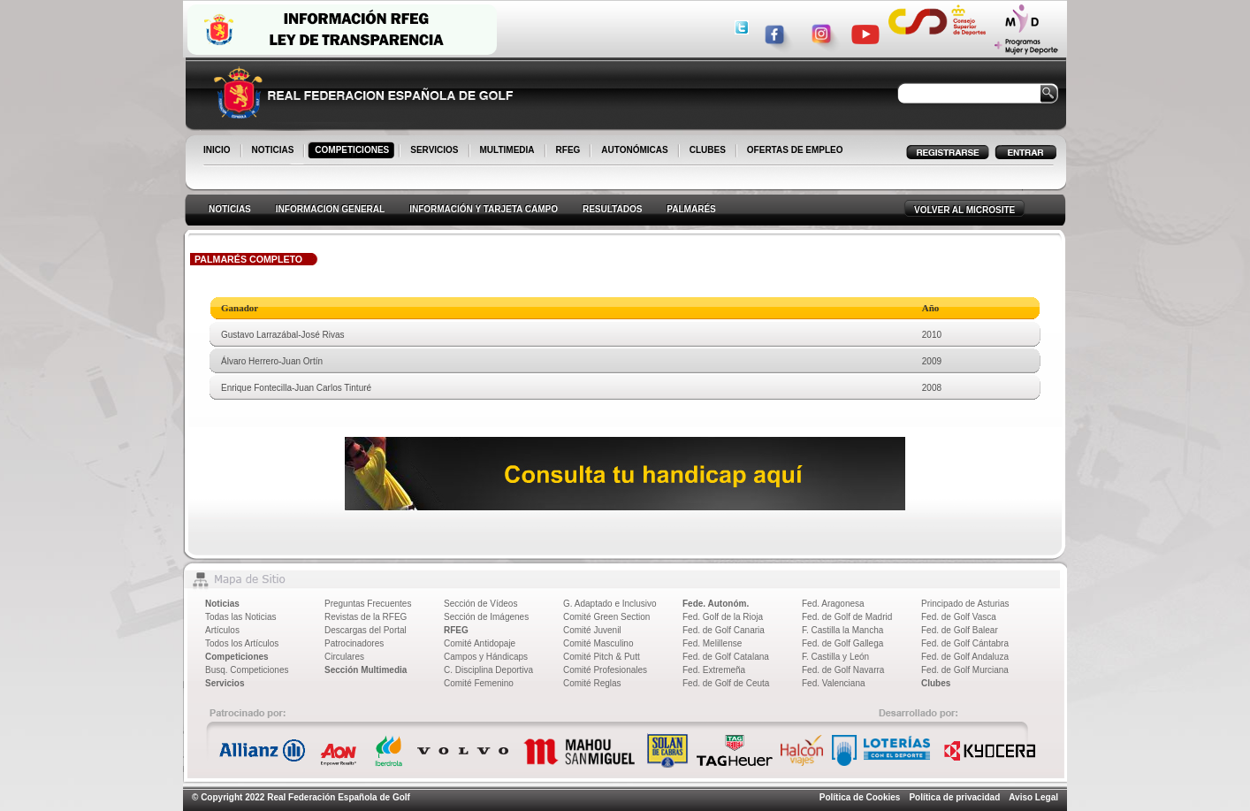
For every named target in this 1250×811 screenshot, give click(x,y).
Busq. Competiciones (247, 670)
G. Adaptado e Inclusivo (610, 603)
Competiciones (237, 657)
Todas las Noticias (241, 617)
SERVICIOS (435, 151)
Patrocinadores (354, 643)
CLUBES (708, 150)
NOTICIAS (274, 151)
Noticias (222, 603)
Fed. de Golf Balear (959, 630)
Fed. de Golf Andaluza (965, 657)
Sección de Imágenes (486, 617)
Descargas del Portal (365, 630)
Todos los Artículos (241, 643)
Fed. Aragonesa (833, 603)
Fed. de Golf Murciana (965, 670)
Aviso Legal (1033, 797)
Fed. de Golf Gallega (842, 643)
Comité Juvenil (592, 630)
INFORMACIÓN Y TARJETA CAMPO (483, 209)
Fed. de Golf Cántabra (965, 643)
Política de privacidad (954, 797)
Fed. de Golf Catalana (725, 657)
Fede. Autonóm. (715, 603)
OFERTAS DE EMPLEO (795, 150)
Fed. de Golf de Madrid (847, 617)
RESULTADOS (612, 209)
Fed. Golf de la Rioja (722, 617)
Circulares (344, 657)
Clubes (935, 683)
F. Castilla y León (835, 657)
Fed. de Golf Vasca (958, 617)
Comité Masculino (598, 643)
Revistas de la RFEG (365, 617)
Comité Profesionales (605, 670)
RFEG (569, 151)
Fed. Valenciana (833, 683)
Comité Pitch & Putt (601, 657)
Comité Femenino (479, 683)
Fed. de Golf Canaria (723, 630)
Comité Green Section (606, 617)
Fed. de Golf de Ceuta (725, 683)
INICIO (218, 151)
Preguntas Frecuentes (367, 603)
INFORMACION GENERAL (330, 209)
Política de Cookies (860, 797)
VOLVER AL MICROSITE (964, 210)
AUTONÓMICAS (634, 150)
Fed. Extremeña (713, 670)
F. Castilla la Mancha (842, 630)
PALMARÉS (691, 209)
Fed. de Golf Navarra (843, 670)
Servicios (224, 683)
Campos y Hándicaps (486, 657)
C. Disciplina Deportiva (488, 670)
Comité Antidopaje (479, 643)
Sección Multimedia (365, 670)
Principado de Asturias (965, 603)
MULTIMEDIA (508, 151)
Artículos (222, 630)
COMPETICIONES (353, 151)
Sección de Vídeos (480, 603)
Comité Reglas (592, 683)
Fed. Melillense (712, 643)
